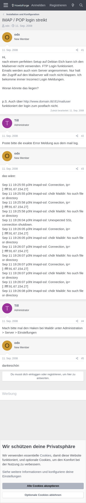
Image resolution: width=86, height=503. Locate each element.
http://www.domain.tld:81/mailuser (47, 101)
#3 (82, 168)
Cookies (45, 455)
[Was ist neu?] (73, 5)
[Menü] (6, 5)
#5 (82, 358)
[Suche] (81, 5)
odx (7, 25)
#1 (82, 50)
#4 (82, 321)
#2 (82, 135)
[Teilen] (77, 50)
